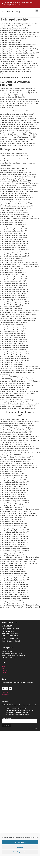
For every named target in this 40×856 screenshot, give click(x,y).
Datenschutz (5, 694)
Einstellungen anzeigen (20, 852)
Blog (3, 668)
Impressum (5, 692)
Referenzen (5, 670)
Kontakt (4, 672)
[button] (36, 10)
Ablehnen (20, 847)
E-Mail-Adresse (7, 718)
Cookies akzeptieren (20, 842)
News (3, 666)
